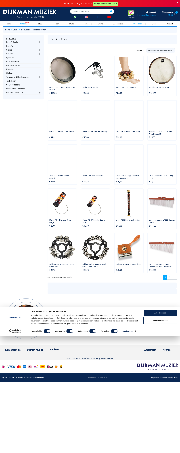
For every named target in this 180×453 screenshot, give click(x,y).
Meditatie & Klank (13, 65)
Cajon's (9, 50)
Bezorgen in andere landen (16, 408)
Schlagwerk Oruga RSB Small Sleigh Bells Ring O (94, 265)
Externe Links (10, 416)
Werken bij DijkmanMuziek (46, 363)
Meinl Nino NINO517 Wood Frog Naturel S (160, 132)
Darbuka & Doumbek (14, 92)
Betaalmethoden (12, 359)
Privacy (8, 385)
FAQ (6, 374)
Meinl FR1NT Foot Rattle (126, 87)
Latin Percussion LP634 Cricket (128, 264)
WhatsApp (9, 393)
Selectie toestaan (160, 438)
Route (136, 370)
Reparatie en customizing (15, 378)
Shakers (9, 73)
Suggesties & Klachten (14, 389)
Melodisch (10, 69)
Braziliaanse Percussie (15, 88)
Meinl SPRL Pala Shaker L (92, 175)
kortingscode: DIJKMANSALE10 (106, 3)
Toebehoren (11, 81)
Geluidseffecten (13, 85)
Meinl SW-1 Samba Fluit (92, 87)
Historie (38, 359)
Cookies (8, 401)
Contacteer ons (11, 412)
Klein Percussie (12, 61)
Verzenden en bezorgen (15, 367)
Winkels (38, 370)
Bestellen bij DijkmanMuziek (16, 355)
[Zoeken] (92, 11)
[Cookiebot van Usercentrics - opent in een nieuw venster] (15, 448)
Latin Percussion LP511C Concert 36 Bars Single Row (160, 265)
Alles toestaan (160, 430)
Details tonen (127, 448)
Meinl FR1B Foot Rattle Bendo (61, 131)
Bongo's (9, 46)
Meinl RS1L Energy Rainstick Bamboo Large (127, 176)
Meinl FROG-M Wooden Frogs (128, 131)
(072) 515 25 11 (165, 363)
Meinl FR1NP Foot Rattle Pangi (95, 131)
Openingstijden (140, 367)
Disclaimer (9, 382)
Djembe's (10, 57)
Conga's (9, 54)
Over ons (38, 355)
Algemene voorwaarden (15, 370)
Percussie (11, 38)
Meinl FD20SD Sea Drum (159, 87)
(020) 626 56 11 (140, 363)
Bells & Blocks (12, 42)
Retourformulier (11, 397)
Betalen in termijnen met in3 (16, 404)
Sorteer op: (140, 50)
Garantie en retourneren (14, 363)
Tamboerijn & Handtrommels (17, 77)
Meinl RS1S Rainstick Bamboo (128, 220)
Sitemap (38, 367)
